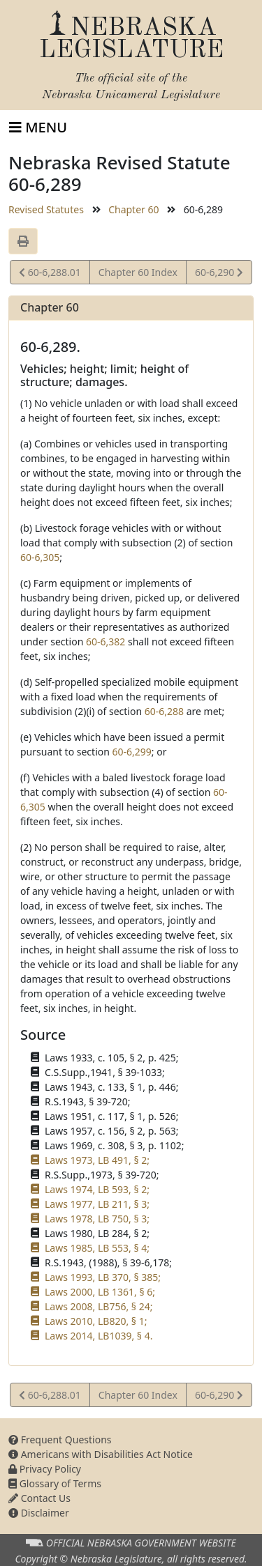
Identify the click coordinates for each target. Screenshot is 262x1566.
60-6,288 (164, 711)
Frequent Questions (60, 1439)
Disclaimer (38, 1512)
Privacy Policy (44, 1468)
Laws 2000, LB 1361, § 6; (100, 1291)
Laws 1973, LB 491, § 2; (97, 1160)
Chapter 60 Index (138, 272)
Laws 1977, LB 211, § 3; (97, 1204)
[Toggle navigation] (38, 127)
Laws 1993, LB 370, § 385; (103, 1277)
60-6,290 (218, 274)
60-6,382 (105, 641)
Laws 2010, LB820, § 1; (96, 1321)
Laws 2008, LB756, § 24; (98, 1306)
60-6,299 (132, 751)
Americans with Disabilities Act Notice (100, 1454)
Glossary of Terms (54, 1483)
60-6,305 (39, 557)
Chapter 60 (133, 209)
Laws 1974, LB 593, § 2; (97, 1189)
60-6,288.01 (50, 274)
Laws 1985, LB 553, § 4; (97, 1247)
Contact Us (39, 1498)
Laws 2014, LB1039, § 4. (98, 1335)
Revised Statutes (46, 209)
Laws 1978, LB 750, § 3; (97, 1218)
